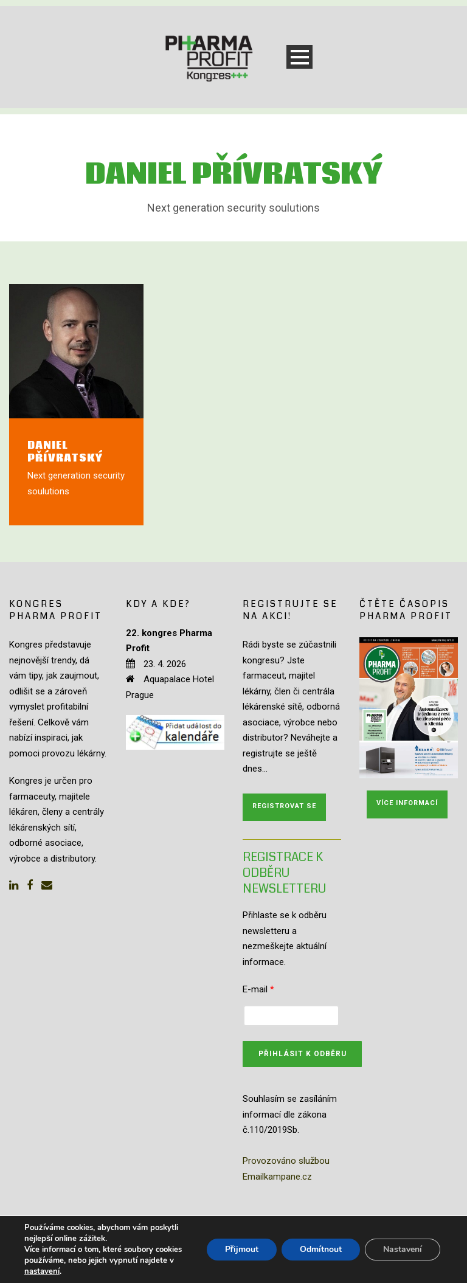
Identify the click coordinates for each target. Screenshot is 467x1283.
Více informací (407, 803)
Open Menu (299, 57)
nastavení (42, 1271)
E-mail (258, 989)
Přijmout (241, 1249)
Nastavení (402, 1249)
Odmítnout (321, 1249)
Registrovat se (284, 806)
